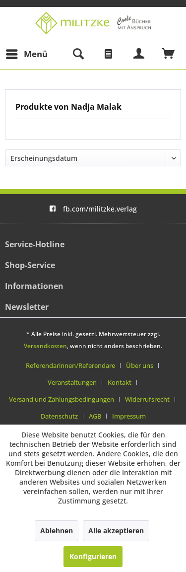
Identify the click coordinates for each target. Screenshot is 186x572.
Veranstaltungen (72, 382)
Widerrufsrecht (147, 399)
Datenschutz (59, 416)
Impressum (129, 416)
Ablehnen (56, 530)
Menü (27, 53)
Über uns (139, 365)
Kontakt (119, 382)
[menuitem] (26, 54)
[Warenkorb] (169, 54)
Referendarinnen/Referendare (70, 365)
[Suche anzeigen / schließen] (78, 54)
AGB (95, 416)
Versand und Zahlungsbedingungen (61, 399)
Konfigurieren (93, 556)
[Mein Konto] (139, 54)
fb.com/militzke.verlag (93, 209)
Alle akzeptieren (116, 530)
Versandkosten (45, 346)
